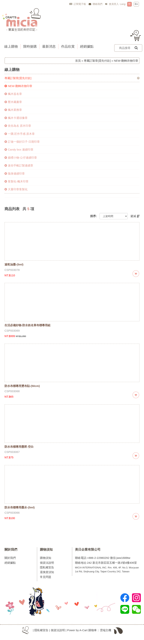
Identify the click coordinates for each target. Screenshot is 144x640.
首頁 (78, 60)
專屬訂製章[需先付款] (97, 60)
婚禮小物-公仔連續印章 (20, 157)
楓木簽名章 (13, 93)
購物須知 (46, 549)
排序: (93, 216)
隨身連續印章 (14, 173)
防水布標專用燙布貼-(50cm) (22, 385)
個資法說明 (47, 562)
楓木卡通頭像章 (16, 117)
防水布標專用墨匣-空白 (19, 446)
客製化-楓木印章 (16, 181)
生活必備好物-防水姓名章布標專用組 (27, 325)
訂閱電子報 (77, 4)
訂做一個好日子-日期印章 (22, 141)
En (136, 4)
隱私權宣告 (47, 567)
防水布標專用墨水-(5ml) (19, 507)
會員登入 (112, 4)
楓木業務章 (13, 109)
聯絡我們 (96, 4)
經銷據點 (10, 562)
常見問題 (45, 577)
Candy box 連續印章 (18, 149)
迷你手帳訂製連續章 (18, 165)
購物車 (92, 630)
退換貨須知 (47, 572)
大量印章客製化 (16, 189)
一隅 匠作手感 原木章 (19, 133)
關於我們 (10, 549)
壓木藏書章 (13, 101)
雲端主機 (105, 630)
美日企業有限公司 (87, 549)
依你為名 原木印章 (17, 125)
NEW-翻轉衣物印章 (18, 86)
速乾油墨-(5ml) (13, 264)
